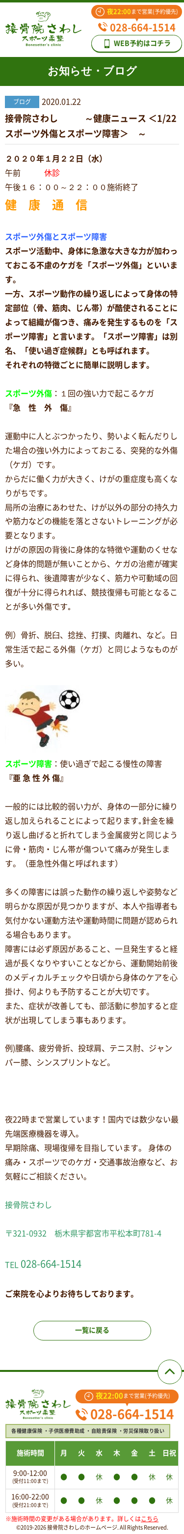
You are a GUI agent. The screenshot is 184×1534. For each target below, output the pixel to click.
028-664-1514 (137, 27)
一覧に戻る (92, 1330)
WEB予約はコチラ (137, 43)
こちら (149, 1519)
